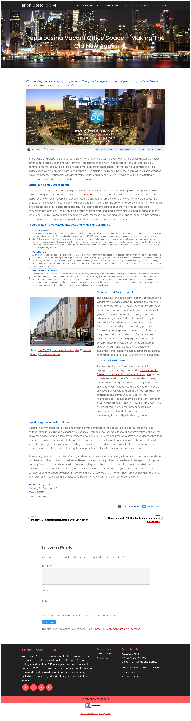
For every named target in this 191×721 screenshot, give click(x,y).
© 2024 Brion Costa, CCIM (95, 702)
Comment (47, 566)
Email (45, 604)
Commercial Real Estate (106, 150)
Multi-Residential (127, 150)
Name (45, 594)
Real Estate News (155, 150)
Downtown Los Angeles (65, 350)
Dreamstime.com (49, 354)
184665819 (44, 350)
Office (141, 150)
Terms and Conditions (89, 717)
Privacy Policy (104, 717)
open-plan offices (91, 194)
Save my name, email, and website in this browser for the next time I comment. (81, 618)
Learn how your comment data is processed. (114, 631)
